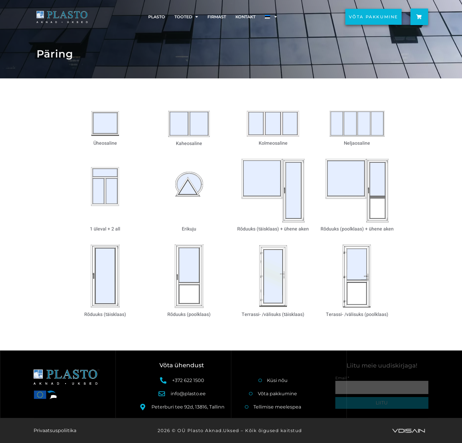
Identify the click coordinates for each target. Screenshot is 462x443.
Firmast (216, 16)
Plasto (156, 16)
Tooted (186, 17)
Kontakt (245, 16)
